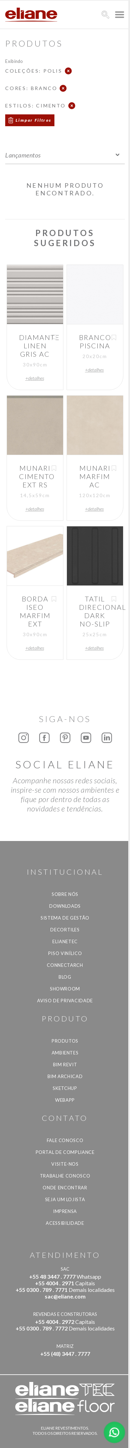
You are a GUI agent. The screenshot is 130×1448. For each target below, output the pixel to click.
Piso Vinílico (65, 953)
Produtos (65, 1041)
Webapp (65, 1100)
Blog (65, 977)
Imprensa (65, 1211)
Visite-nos (65, 1164)
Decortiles (65, 929)
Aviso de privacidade (65, 1000)
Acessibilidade (65, 1223)
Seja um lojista (65, 1199)
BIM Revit (65, 1064)
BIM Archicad (65, 1076)
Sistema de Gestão (65, 918)
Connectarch (65, 965)
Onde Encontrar (65, 1187)
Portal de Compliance (65, 1152)
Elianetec (65, 941)
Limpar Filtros (34, 120)
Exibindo (14, 61)
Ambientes (65, 1052)
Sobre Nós (65, 894)
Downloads (65, 906)
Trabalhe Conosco (65, 1176)
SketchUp (65, 1088)
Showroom (65, 989)
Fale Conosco (65, 1140)
